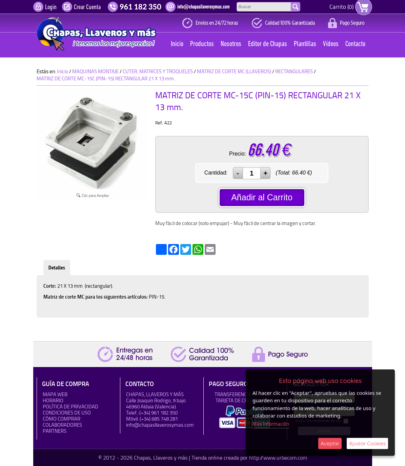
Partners (54, 430)
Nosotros (231, 44)
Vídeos (331, 44)
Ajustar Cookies (367, 443)
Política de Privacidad (70, 406)
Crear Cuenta (87, 7)
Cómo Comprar (61, 418)
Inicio (177, 44)
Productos (202, 44)
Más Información (270, 423)
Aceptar (330, 443)
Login (51, 7)
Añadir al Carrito (261, 197)
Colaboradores (62, 424)
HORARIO (53, 400)
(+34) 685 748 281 (159, 418)
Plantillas (305, 44)
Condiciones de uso (67, 412)
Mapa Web (55, 394)
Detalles (56, 267)
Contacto (355, 44)
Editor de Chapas (267, 44)
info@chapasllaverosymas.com (160, 424)
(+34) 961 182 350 (158, 412)
